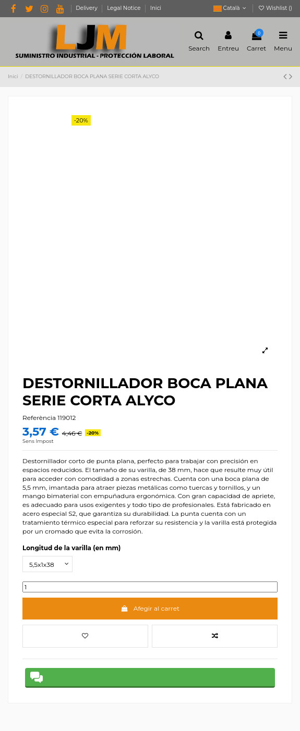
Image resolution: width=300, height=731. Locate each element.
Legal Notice (124, 8)
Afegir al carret (150, 608)
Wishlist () (275, 8)
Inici (155, 8)
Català (230, 8)
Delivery (87, 8)
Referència (39, 418)
